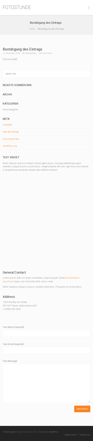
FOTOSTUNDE (17, 7)
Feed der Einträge (11, 132)
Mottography (30, 53)
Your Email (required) (13, 344)
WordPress (54, 432)
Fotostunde (10, 432)
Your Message (10, 361)
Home (32, 28)
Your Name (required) (13, 327)
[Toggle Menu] (88, 8)
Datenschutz (71, 435)
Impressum (85, 435)
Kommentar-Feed (11, 139)
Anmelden (7, 125)
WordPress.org (10, 146)
